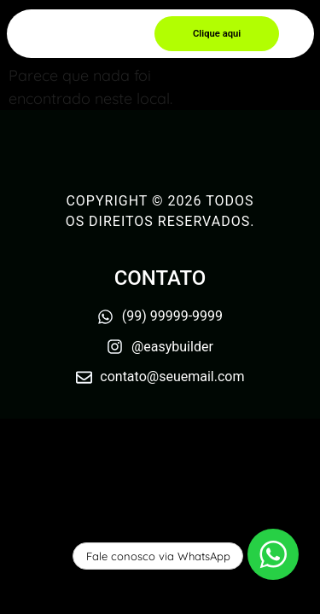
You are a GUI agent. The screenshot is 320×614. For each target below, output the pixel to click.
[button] (216, 33)
